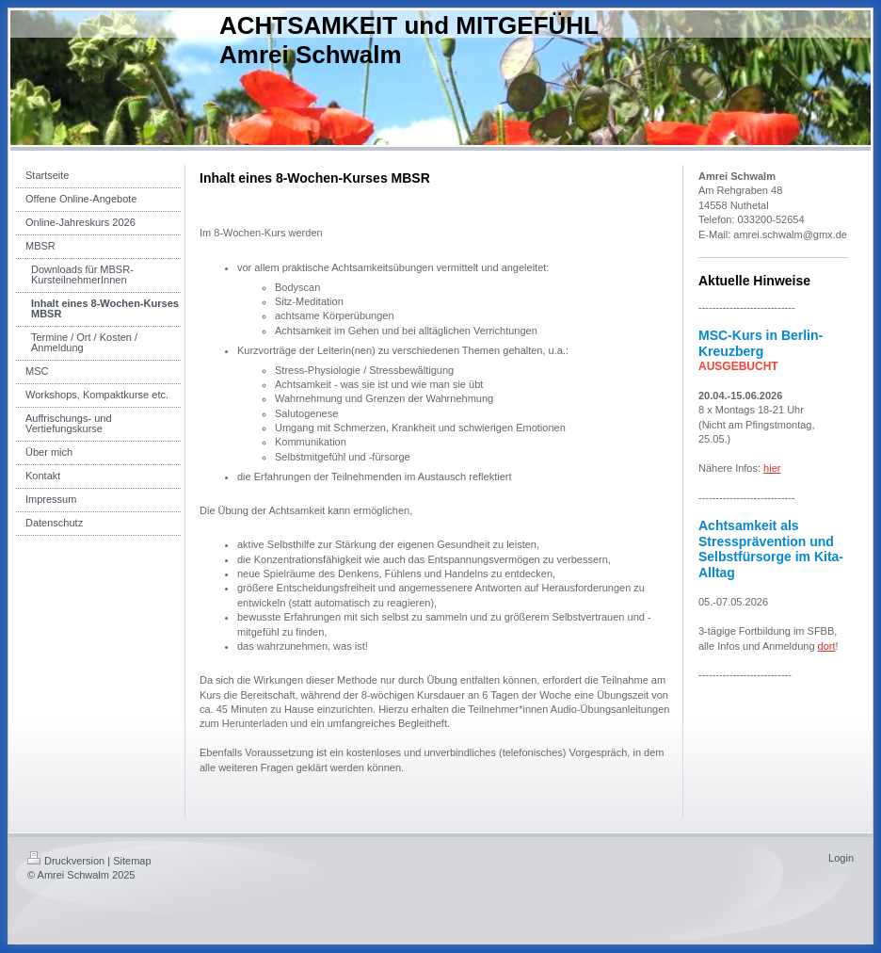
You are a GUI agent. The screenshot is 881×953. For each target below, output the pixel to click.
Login (841, 858)
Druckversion (65, 860)
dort (827, 646)
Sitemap (132, 860)
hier (771, 468)
